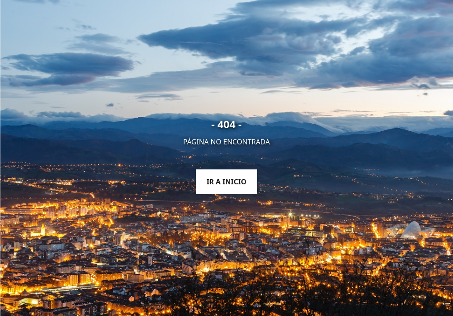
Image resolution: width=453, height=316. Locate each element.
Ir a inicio (226, 182)
